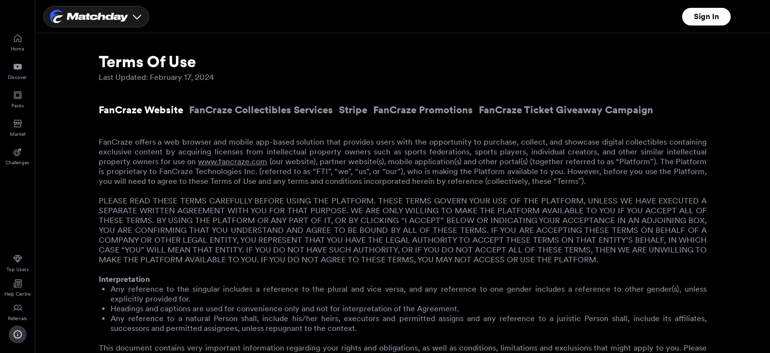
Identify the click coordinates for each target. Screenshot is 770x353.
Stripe (353, 110)
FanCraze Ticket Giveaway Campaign (566, 110)
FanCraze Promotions (423, 110)
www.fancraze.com (232, 161)
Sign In (706, 16)
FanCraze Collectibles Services (261, 110)
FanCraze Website (141, 110)
